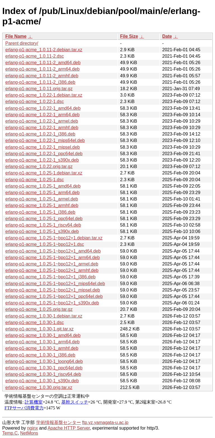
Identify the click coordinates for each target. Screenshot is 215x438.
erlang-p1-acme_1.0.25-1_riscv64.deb (43, 225)
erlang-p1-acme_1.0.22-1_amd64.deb (43, 108)
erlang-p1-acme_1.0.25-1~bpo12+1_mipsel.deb (52, 290)
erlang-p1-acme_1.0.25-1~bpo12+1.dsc (44, 244)
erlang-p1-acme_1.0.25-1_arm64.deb (42, 192)
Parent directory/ (21, 43)
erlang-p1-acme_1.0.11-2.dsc (34, 56)
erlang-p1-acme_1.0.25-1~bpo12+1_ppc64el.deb (54, 296)
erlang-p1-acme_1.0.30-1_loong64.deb (44, 361)
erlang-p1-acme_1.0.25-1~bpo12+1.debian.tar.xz (53, 238)
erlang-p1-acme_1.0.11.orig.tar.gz (39, 88)
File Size (129, 36)
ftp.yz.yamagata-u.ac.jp (105, 422)
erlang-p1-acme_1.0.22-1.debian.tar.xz (43, 95)
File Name (16, 36)
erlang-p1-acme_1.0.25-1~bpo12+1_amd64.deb (53, 251)
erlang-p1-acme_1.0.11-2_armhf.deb (41, 75)
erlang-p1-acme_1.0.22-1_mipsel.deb (42, 147)
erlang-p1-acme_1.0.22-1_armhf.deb (41, 127)
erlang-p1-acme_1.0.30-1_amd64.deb (43, 335)
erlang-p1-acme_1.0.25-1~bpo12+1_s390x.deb (52, 302)
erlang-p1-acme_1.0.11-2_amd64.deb (43, 62)
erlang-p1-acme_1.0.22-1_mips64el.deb (45, 140)
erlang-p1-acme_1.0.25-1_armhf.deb (41, 205)
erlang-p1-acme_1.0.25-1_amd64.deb (43, 186)
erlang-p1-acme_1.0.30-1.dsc (34, 322)
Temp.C (10, 433)
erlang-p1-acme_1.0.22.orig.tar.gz (39, 166)
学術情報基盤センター (58, 422)
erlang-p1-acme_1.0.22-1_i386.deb (40, 134)
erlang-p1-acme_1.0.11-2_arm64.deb (42, 69)
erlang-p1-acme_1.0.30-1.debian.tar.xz (43, 316)
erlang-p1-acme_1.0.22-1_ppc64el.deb (44, 153)
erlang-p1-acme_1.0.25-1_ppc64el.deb (44, 218)
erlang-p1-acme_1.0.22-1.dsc (34, 101)
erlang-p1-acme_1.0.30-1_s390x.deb (42, 380)
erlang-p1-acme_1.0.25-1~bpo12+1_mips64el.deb (55, 283)
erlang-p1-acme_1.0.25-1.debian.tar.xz (43, 173)
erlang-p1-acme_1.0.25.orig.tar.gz (39, 309)
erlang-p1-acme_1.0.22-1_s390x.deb (42, 160)
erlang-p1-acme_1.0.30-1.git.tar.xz (39, 329)
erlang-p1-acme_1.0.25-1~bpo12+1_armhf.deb (52, 270)
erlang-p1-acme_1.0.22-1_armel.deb (41, 121)
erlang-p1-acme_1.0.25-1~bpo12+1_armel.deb (51, 264)
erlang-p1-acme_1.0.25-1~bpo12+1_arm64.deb (52, 257)
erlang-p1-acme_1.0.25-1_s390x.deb (42, 231)
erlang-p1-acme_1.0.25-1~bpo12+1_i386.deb (50, 276)
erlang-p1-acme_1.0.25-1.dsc (34, 179)
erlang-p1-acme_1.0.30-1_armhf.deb (41, 348)
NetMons (29, 433)
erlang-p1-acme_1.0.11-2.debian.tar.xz (43, 49)
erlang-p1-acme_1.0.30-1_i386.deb (40, 355)
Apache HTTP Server (69, 428)
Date (167, 36)
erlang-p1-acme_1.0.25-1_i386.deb (40, 212)
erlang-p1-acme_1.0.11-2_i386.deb (40, 82)
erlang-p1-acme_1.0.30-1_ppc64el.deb (44, 367)
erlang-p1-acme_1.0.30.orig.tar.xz (38, 387)
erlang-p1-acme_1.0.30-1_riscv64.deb (43, 374)
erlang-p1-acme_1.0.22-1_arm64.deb (42, 114)
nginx (32, 428)
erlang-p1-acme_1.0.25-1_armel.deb (41, 199)
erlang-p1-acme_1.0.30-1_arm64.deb (42, 341)
